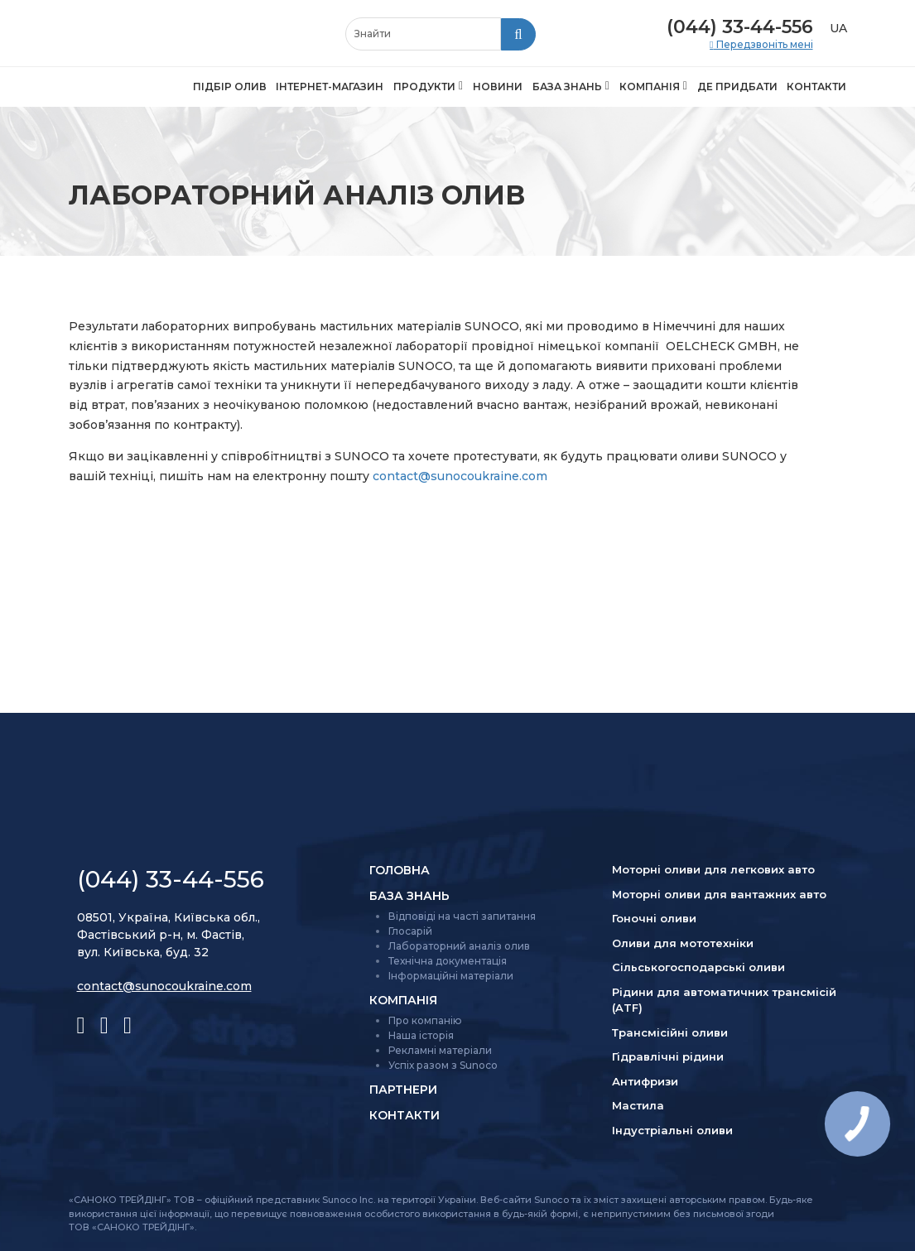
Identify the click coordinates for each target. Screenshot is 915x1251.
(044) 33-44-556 (740, 27)
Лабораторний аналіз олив (459, 946)
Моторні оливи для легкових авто (713, 869)
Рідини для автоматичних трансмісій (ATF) (724, 1000)
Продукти (424, 86)
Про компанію (425, 1020)
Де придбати (737, 86)
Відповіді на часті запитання (462, 916)
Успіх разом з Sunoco (443, 1065)
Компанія (649, 86)
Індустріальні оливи (672, 1130)
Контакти (816, 86)
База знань (567, 86)
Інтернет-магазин (329, 86)
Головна (399, 870)
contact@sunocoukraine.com (460, 476)
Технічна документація (447, 961)
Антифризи (645, 1081)
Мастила (638, 1105)
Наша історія (421, 1035)
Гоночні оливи (654, 918)
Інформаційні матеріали (450, 976)
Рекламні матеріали (440, 1050)
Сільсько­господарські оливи (698, 967)
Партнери (403, 1089)
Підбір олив (230, 86)
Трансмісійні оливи (670, 1032)
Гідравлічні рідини (668, 1056)
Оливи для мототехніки (683, 943)
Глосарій (410, 931)
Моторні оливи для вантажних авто (719, 894)
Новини (498, 86)
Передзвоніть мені (763, 45)
